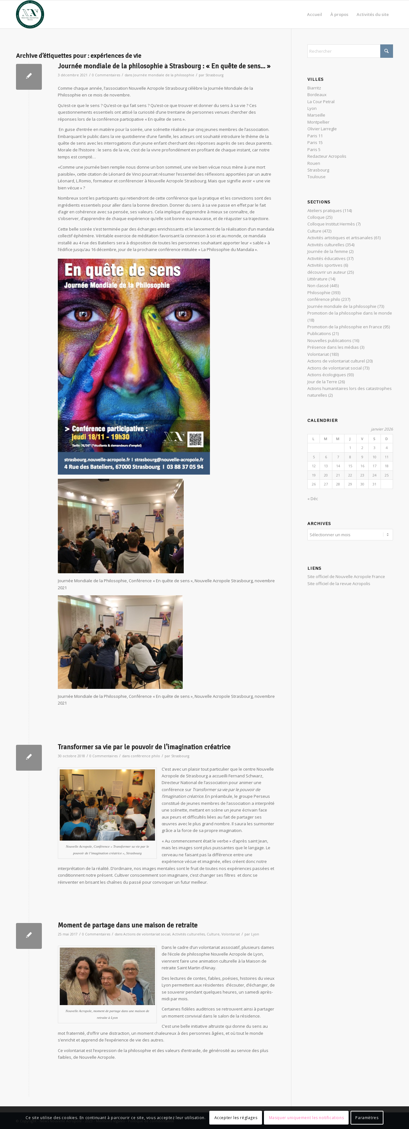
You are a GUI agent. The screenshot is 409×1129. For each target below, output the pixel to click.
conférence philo (145, 756)
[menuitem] (314, 14)
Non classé (318, 285)
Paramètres (366, 1117)
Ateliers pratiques (324, 210)
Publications (319, 333)
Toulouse (316, 176)
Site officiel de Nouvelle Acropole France (346, 575)
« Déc (312, 498)
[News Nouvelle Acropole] (30, 14)
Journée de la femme (327, 251)
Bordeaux (317, 94)
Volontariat (230, 934)
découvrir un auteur (326, 272)
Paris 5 (313, 149)
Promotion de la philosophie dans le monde (349, 313)
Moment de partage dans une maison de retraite (127, 925)
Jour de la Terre (322, 382)
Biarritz (314, 88)
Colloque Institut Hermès (331, 224)
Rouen (313, 163)
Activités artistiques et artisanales (340, 237)
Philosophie (318, 292)
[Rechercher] (350, 51)
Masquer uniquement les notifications (306, 1117)
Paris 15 (315, 142)
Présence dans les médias (333, 347)
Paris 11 (315, 136)
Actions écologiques (326, 375)
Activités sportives (325, 265)
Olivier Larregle (322, 129)
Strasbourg (214, 75)
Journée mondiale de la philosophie (163, 75)
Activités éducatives (326, 258)
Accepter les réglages (236, 1117)
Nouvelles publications (329, 340)
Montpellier (318, 122)
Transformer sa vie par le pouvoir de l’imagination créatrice (144, 747)
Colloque (316, 217)
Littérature (317, 279)
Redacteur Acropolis (326, 156)
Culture (213, 934)
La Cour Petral (321, 101)
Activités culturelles (188, 934)
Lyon (255, 934)
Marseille (316, 115)
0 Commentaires (106, 75)
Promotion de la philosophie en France (344, 327)
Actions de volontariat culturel (336, 361)
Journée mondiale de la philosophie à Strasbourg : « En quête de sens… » (164, 66)
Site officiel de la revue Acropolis (338, 582)
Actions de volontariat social (146, 934)
